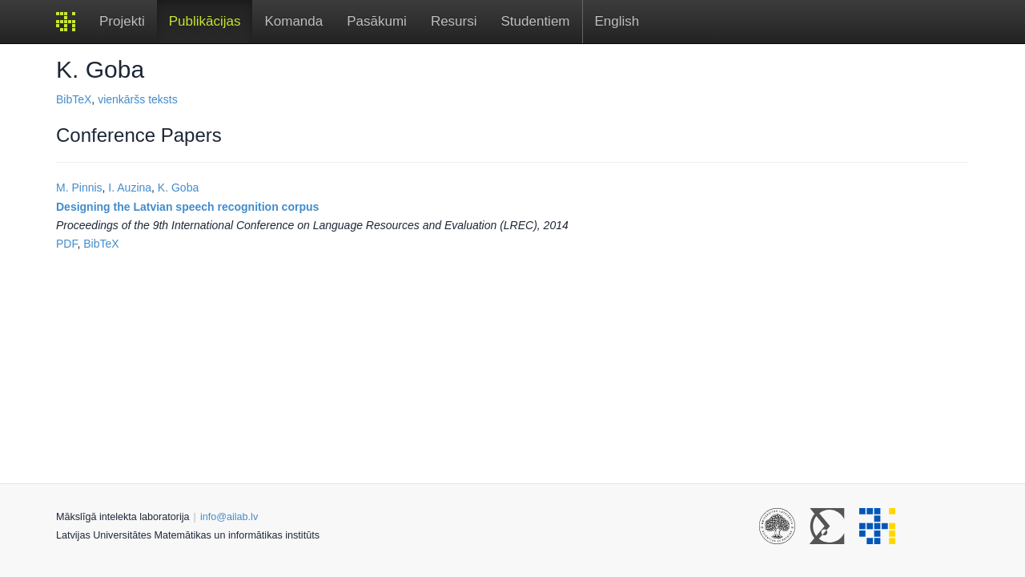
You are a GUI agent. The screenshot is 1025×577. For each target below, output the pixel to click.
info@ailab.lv (229, 517)
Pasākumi (377, 21)
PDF (66, 243)
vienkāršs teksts (138, 99)
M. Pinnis (79, 187)
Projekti (122, 21)
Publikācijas (205, 21)
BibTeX (73, 99)
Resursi (454, 21)
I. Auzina (129, 187)
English (617, 21)
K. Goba (178, 187)
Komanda (293, 21)
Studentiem (535, 21)
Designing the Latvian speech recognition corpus (187, 206)
